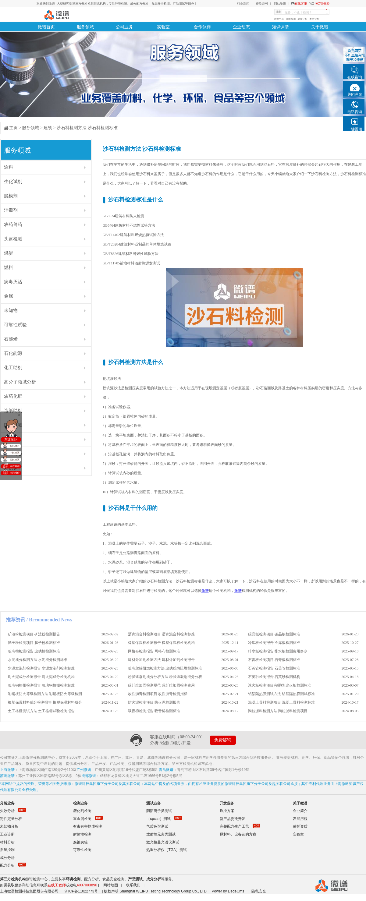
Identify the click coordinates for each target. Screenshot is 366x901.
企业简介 (300, 811)
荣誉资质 (300, 826)
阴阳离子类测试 (159, 811)
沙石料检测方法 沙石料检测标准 (87, 127)
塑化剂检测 (82, 811)
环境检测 (291, 19)
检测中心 (279, 19)
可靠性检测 (82, 850)
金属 (8, 296)
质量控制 (7, 850)
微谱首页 (46, 26)
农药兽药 (13, 224)
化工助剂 (13, 367)
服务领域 (85, 26)
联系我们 (133, 885)
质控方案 (227, 811)
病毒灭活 (13, 281)
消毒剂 (11, 210)
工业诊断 (7, 834)
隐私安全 (258, 891)
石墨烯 (11, 339)
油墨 (8, 439)
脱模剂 (11, 195)
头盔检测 (13, 238)
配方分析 (314, 19)
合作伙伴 (202, 26)
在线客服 (301, 3)
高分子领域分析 (20, 382)
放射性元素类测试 (161, 834)
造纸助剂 (13, 410)
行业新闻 (243, 3)
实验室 (163, 26)
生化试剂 (13, 181)
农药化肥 (13, 396)
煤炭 (8, 253)
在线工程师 (57, 885)
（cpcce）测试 (158, 819)
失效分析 (7, 811)
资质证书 (262, 3)
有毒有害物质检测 (87, 826)
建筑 (48, 127)
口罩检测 (13, 424)
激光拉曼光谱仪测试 (162, 842)
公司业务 (124, 26)
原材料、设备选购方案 (238, 834)
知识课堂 (280, 26)
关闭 (18, 414)
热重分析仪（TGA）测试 (166, 850)
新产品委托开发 (232, 819)
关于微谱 (319, 26)
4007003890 (322, 3)
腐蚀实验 (80, 842)
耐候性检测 (82, 834)
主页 (13, 127)
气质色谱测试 (157, 826)
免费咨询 (222, 740)
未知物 (11, 310)
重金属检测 (82, 819)
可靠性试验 (15, 324)
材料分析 (7, 842)
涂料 (8, 167)
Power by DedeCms (227, 891)
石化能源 (13, 353)
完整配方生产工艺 (234, 826)
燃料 (8, 267)
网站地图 (280, 3)
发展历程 (300, 819)
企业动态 (241, 26)
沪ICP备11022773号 (81, 891)
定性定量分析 (11, 819)
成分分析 (302, 19)
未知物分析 (9, 826)
